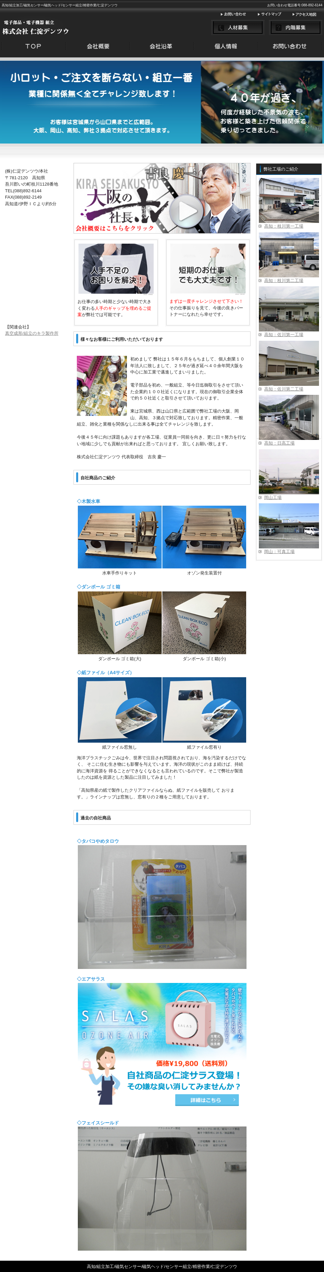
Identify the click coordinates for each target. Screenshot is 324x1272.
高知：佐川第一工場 (283, 334)
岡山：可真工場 (279, 551)
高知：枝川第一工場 (283, 226)
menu (34, 47)
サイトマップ (274, 14)
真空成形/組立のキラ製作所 (31, 333)
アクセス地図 (307, 14)
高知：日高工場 (279, 443)
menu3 (226, 47)
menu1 (98, 47)
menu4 (290, 47)
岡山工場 (273, 497)
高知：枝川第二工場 (283, 280)
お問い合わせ (238, 14)
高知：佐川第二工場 (283, 389)
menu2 (162, 47)
